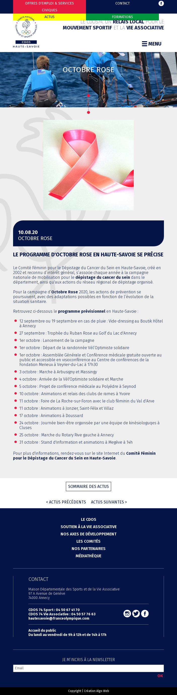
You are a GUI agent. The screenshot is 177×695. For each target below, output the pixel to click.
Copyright (74, 691)
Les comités (88, 541)
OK (160, 675)
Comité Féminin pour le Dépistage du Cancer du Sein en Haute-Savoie (84, 455)
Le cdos (88, 519)
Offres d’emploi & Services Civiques (49, 6)
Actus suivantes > (109, 502)
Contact (122, 3)
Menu (151, 44)
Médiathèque (88, 555)
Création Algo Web (96, 691)
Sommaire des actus (88, 486)
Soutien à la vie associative (89, 526)
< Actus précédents (66, 502)
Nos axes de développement (88, 534)
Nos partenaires (89, 548)
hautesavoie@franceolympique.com (58, 618)
